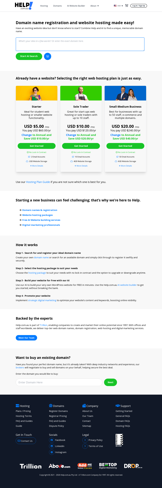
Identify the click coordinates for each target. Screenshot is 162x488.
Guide (19, 425)
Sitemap (86, 425)
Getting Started (124, 411)
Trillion (43, 325)
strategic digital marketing (42, 300)
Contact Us (25, 441)
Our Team (87, 416)
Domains (57, 5)
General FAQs (123, 416)
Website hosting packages (37, 215)
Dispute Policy (56, 425)
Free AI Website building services (41, 220)
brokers (20, 367)
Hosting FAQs (123, 425)
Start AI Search (29, 56)
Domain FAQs (123, 420)
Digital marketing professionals (41, 224)
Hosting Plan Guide (38, 182)
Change (27, 135)
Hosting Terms (24, 416)
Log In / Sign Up (138, 6)
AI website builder (127, 284)
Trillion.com (85, 475)
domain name (41, 257)
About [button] (94, 5)
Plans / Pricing (23, 411)
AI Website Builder (76, 5)
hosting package (37, 272)
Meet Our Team (26, 337)
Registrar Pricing (58, 416)
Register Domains (58, 411)
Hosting (44, 5)
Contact (86, 420)
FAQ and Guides (24, 420)
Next (110, 382)
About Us (87, 411)
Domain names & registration (39, 210)
